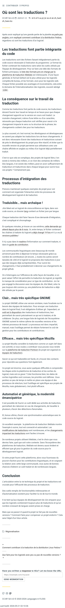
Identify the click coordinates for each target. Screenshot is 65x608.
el (50, 18)
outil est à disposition (11, 312)
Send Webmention (14, 580)
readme (22, 241)
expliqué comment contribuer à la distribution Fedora (37, 37)
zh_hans (6, 21)
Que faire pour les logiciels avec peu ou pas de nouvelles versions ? (32, 556)
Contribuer (12, 5)
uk (53, 18)
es (48, 18)
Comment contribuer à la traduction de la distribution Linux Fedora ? (32, 546)
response (26, 571)
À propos (24, 5)
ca (40, 18)
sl (36, 18)
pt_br (44, 18)
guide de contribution (18, 244)
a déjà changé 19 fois (41, 232)
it (34, 18)
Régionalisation (12, 531)
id (32, 18)
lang (26, 211)
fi (38, 18)
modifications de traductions (15, 430)
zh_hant (57, 18)
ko (11, 21)
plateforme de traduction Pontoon (23, 350)
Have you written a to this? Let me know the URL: (32, 571)
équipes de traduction (12, 353)
